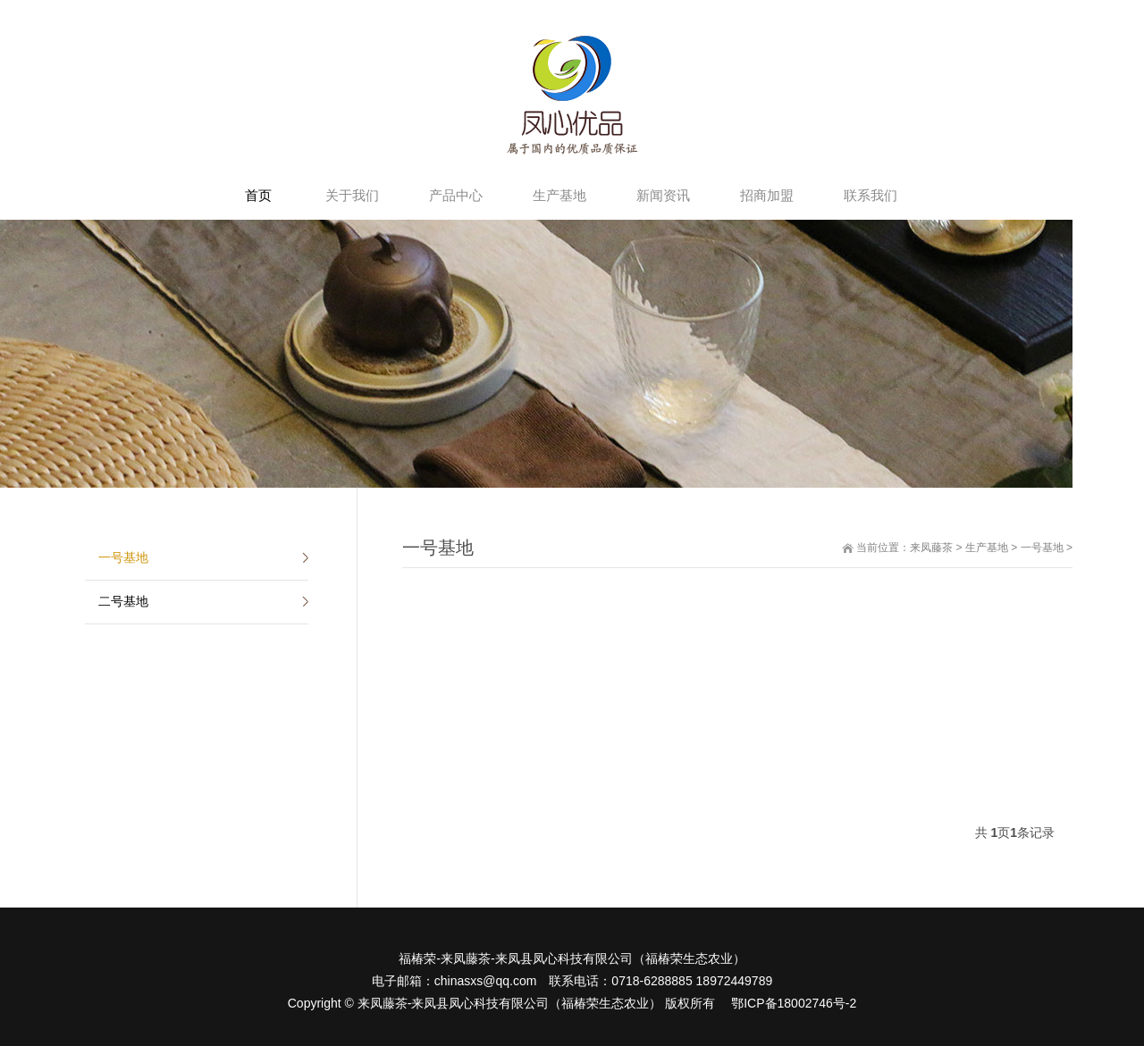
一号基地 (1042, 547)
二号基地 (123, 601)
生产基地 (986, 547)
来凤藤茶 (931, 547)
